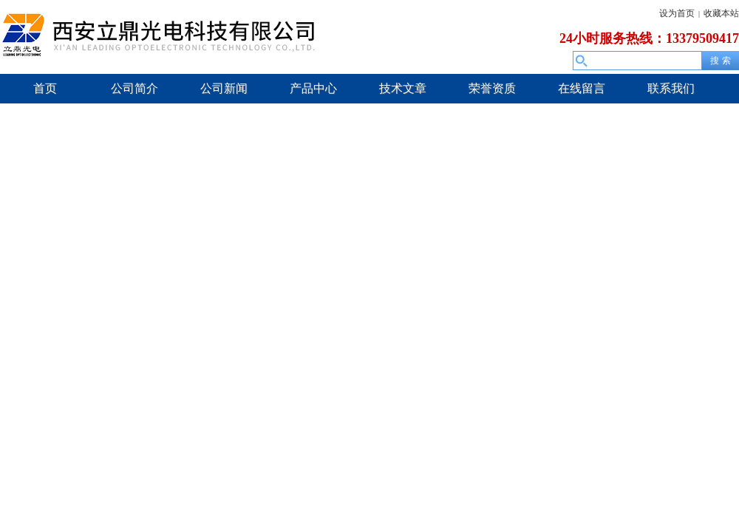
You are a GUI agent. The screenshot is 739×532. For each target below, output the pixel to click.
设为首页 (677, 13)
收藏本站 (721, 13)
